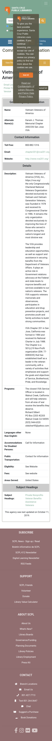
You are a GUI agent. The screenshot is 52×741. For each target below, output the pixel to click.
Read (37, 541)
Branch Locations (28, 684)
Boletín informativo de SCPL (26, 547)
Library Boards (26, 634)
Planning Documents (26, 645)
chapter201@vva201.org (37, 152)
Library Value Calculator (26, 602)
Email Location (11, 84)
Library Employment (26, 657)
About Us (26, 623)
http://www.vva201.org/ (37, 158)
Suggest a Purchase (29, 712)
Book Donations (28, 717)
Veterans (29, 505)
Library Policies (25, 651)
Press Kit (26, 662)
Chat (28, 706)
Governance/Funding (26, 640)
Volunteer (26, 590)
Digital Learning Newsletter (26, 558)
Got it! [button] (26, 75)
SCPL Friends (26, 585)
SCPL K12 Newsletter (26, 552)
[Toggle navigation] (46, 3)
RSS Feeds (26, 563)
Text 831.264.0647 (28, 700)
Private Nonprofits (34, 495)
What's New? (26, 629)
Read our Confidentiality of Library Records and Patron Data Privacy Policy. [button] (26, 90)
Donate (26, 596)
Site (9, 30)
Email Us (28, 689)
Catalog (11, 26)
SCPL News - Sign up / (23, 541)
